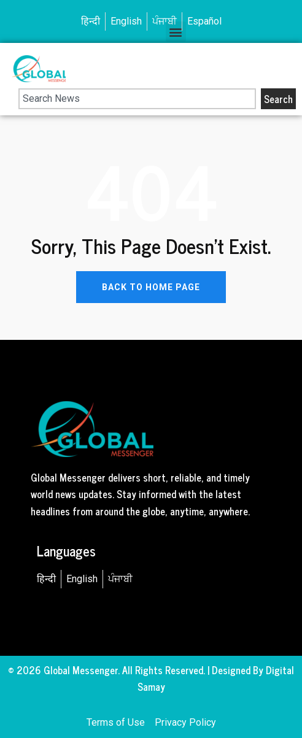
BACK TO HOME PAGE (151, 287)
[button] (176, 31)
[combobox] (137, 98)
